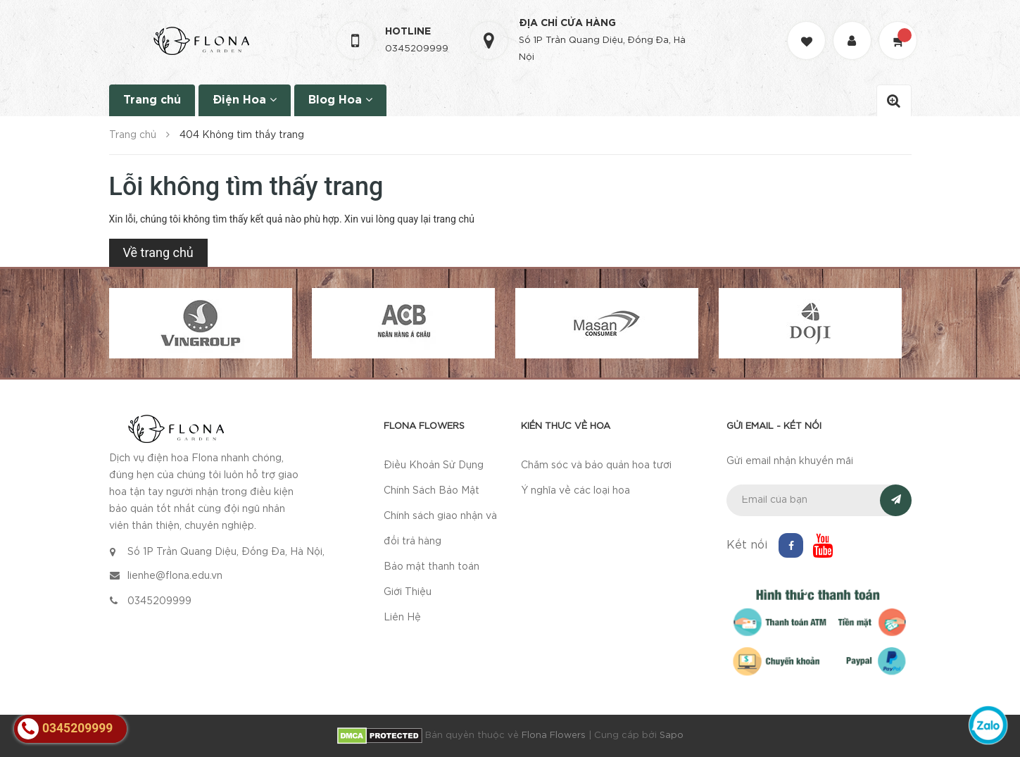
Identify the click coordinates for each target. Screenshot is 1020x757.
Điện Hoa (245, 100)
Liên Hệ (402, 617)
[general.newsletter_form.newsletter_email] (819, 500)
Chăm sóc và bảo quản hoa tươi (596, 465)
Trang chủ (152, 100)
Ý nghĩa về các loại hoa (575, 491)
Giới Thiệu (408, 592)
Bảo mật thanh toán (431, 567)
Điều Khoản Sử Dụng (434, 465)
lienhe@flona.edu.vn (174, 576)
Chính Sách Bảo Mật (431, 491)
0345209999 (416, 49)
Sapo (672, 735)
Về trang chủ (158, 252)
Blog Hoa (340, 100)
